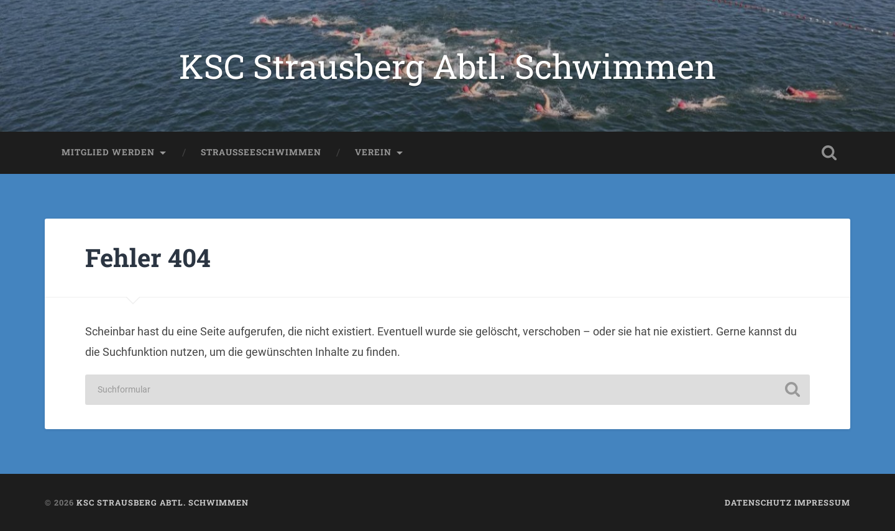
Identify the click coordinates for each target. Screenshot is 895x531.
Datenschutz (758, 502)
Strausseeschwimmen (261, 152)
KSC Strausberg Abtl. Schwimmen (447, 65)
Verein (373, 152)
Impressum (822, 502)
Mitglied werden (108, 152)
